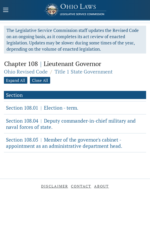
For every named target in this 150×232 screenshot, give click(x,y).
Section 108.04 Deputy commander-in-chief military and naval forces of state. (71, 123)
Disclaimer (54, 186)
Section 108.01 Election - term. (42, 107)
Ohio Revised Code (26, 71)
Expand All (15, 80)
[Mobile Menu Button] (5, 10)
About (101, 186)
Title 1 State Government (84, 71)
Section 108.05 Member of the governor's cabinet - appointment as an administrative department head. (64, 142)
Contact (81, 186)
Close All (40, 80)
